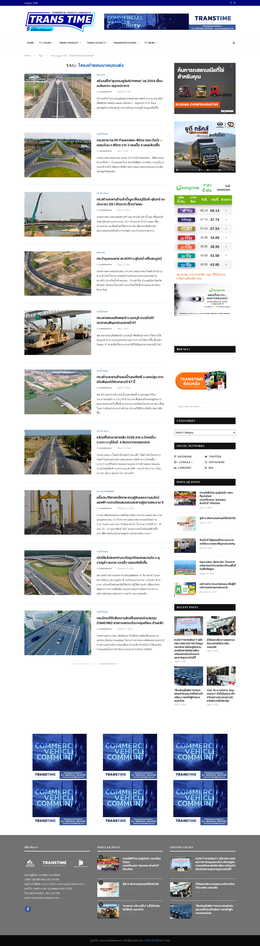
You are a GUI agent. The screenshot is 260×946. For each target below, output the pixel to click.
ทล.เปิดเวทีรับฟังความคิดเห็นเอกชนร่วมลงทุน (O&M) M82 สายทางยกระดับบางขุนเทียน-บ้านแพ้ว (130, 620)
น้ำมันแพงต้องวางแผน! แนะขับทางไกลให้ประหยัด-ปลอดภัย (221, 643)
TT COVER (45, 42)
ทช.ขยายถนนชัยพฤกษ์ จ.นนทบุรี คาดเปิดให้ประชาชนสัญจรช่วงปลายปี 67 (125, 320)
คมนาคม (101, 75)
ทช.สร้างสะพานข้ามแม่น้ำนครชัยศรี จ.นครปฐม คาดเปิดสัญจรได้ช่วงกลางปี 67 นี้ (130, 379)
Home (30, 42)
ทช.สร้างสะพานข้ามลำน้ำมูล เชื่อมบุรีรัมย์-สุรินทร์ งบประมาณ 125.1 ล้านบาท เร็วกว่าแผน (131, 202)
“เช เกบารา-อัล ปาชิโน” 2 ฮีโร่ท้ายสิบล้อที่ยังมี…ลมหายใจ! (141, 907)
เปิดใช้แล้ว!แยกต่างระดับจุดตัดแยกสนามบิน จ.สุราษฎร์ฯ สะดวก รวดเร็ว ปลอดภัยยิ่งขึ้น (128, 560)
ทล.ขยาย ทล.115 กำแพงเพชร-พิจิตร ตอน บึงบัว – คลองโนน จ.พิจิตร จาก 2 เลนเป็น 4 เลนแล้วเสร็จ (129, 142)
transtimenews (105, 91)
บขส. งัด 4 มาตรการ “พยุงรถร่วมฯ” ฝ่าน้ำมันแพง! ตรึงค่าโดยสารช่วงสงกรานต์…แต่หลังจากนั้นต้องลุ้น (221, 696)
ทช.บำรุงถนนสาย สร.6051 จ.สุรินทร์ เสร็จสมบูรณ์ (129, 258)
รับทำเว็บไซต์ (152, 940)
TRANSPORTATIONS (124, 42)
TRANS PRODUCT (69, 42)
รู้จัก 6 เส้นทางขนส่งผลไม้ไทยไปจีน (218, 518)
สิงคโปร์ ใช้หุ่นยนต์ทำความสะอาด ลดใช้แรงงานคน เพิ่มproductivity (217, 541)
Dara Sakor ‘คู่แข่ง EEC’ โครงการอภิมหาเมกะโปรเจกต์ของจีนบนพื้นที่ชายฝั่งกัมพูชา (218, 565)
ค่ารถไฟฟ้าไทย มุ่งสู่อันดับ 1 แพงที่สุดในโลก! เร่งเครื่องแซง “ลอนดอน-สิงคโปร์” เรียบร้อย (216, 498)
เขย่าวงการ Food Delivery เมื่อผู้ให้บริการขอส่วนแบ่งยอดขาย (218, 585)
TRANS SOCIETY (96, 42)
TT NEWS (149, 42)
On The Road (102, 193)
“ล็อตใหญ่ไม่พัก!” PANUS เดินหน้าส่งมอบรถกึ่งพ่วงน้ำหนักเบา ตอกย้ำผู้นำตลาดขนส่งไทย (188, 696)
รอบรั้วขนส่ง (102, 134)
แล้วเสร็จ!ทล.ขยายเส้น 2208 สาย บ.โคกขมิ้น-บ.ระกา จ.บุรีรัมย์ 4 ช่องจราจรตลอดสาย (127, 440)
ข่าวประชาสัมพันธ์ (105, 491)
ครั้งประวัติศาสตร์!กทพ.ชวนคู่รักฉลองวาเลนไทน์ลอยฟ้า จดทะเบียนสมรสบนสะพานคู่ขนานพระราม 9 (130, 500)
